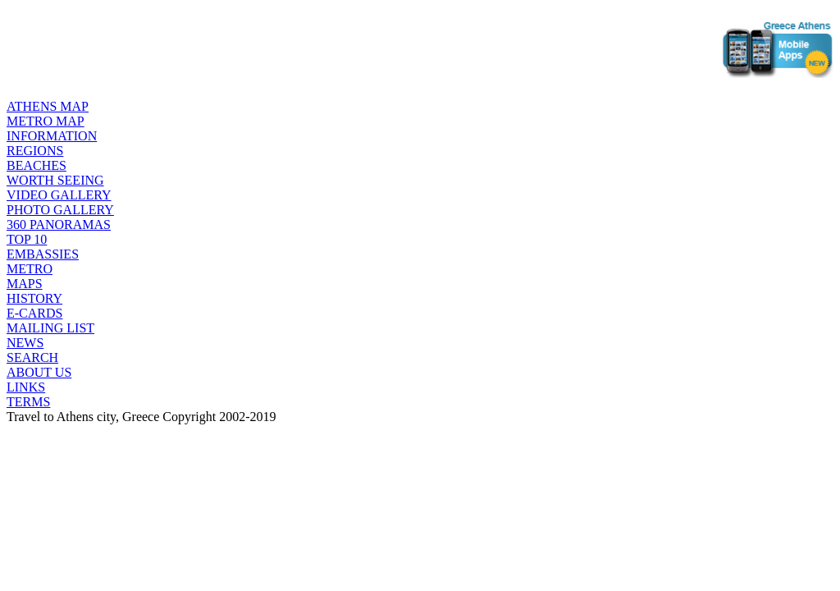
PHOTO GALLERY (60, 210)
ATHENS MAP (48, 106)
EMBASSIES (43, 254)
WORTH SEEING (55, 180)
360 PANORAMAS (59, 224)
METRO (29, 269)
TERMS (28, 402)
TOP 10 (27, 239)
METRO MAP (45, 121)
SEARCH (32, 357)
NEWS (25, 343)
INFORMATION (52, 136)
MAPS (25, 284)
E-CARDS (34, 313)
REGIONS (35, 151)
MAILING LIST (50, 328)
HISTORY (34, 298)
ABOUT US (39, 372)
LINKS (26, 387)
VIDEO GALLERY (59, 195)
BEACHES (36, 165)
